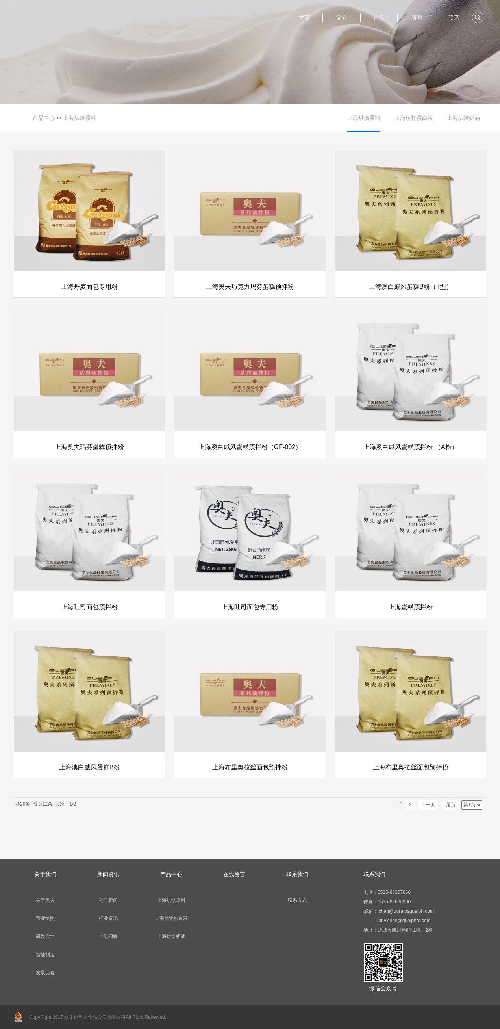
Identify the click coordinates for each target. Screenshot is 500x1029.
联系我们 (297, 874)
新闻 (416, 18)
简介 (341, 18)
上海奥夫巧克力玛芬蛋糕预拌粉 (250, 286)
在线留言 (234, 874)
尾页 (451, 805)
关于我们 (45, 874)
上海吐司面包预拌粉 (89, 607)
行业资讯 (108, 918)
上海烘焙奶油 (463, 118)
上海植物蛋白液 (413, 118)
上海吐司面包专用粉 (250, 607)
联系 (453, 18)
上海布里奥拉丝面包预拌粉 (250, 767)
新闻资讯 (108, 874)
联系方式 (297, 900)
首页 (304, 18)
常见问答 (108, 936)
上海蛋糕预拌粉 (411, 607)
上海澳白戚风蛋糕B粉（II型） (410, 286)
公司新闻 (108, 900)
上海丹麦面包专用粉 (89, 286)
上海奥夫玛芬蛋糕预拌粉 (89, 447)
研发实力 (45, 936)
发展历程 (45, 972)
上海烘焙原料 (79, 118)
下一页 (428, 805)
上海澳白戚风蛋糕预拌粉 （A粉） (410, 447)
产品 (379, 18)
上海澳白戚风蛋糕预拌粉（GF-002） (250, 447)
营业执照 (45, 918)
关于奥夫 (45, 900)
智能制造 (45, 954)
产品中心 (44, 118)
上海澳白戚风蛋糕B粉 (89, 767)
